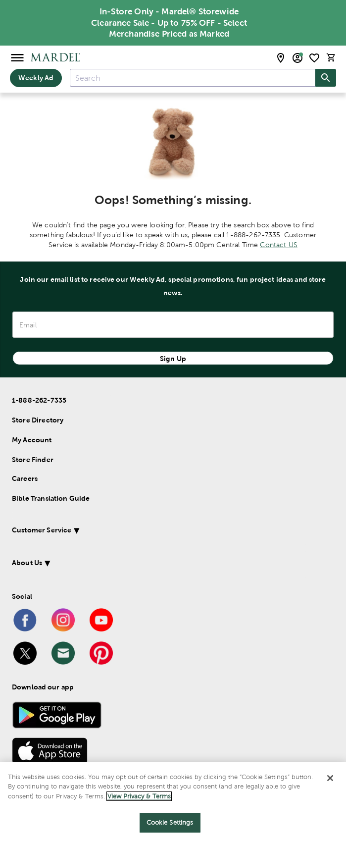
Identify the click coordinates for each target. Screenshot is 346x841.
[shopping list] (314, 58)
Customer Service (41, 530)
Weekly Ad (35, 78)
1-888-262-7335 (39, 400)
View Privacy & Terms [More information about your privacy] (139, 796)
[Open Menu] (17, 57)
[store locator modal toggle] (281, 58)
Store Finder (32, 460)
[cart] (331, 58)
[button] (159, 531)
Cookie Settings (170, 822)
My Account (32, 440)
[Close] (330, 778)
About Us (27, 563)
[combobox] (192, 78)
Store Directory (37, 420)
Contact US (278, 245)
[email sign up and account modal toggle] (297, 58)
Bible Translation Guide (51, 498)
